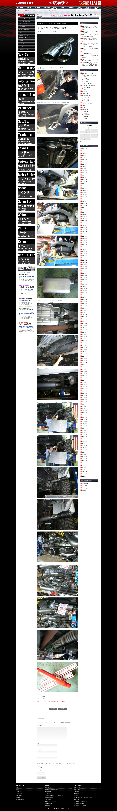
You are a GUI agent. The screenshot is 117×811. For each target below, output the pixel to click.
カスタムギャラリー (96, 7)
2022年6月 (84, 244)
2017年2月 (84, 384)
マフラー (71, 7)
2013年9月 (84, 474)
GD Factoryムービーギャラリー (80, 801)
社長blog (84, 490)
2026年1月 (84, 153)
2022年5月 (84, 247)
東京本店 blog (85, 109)
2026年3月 (84, 149)
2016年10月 (85, 393)
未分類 (83, 107)
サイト (38, 755)
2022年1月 (84, 255)
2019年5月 (84, 325)
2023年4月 (84, 223)
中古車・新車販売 (20, 7)
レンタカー (86, 113)
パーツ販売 (79, 7)
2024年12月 (85, 181)
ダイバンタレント (86, 93)
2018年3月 (84, 356)
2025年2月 (84, 177)
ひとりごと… (87, 97)
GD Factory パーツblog (30, 10)
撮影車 (83, 105)
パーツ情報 (86, 80)
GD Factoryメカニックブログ (80, 805)
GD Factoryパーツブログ (79, 803)
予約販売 (21, 32)
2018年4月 (84, 354)
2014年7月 (84, 452)
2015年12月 (85, 415)
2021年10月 (85, 262)
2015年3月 (84, 434)
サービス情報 (87, 87)
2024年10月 (85, 186)
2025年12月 (85, 155)
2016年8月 (84, 397)
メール (39, 749)
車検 (54, 7)
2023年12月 (85, 205)
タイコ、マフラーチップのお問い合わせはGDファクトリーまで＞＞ (52, 701)
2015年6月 (84, 428)
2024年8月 (84, 188)
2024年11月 (85, 183)
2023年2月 (84, 227)
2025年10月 (85, 159)
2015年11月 (85, 417)
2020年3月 (84, 303)
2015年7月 (84, 426)
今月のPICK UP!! (88, 83)
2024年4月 (84, 197)
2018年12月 (85, 336)
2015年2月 (84, 436)
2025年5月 (84, 170)
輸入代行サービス (49, 791)
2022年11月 (85, 234)
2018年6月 (84, 349)
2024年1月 (84, 203)
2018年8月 (84, 345)
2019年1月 (84, 334)
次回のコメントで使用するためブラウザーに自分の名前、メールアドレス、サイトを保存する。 (57, 763)
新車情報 (86, 116)
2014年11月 (85, 443)
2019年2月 (84, 332)
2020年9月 (84, 290)
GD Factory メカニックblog (88, 85)
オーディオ (62, 7)
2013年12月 (85, 467)
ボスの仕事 (86, 99)
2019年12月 (85, 310)
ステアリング (85, 91)
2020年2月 (84, 306)
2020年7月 (84, 295)
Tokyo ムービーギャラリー (50, 801)
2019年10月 (85, 314)
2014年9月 (84, 447)
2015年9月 (84, 421)
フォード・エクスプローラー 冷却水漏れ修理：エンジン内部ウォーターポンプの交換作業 (90, 45)
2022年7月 (84, 242)
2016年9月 (84, 395)
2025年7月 (84, 166)
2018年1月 (84, 360)
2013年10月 (85, 471)
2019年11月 (85, 312)
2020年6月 (84, 297)
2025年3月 (84, 175)
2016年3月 (84, 408)
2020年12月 (85, 284)
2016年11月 (85, 391)
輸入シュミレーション (24, 29)
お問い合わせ (19, 795)
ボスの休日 (86, 100)
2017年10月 (85, 367)
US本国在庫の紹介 (49, 793)
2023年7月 (84, 216)
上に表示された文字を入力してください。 (46, 770)
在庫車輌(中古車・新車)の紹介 (51, 789)
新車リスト (29, 7)
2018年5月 (84, 351)
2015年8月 (84, 423)
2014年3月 (84, 460)
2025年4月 (84, 173)
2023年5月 (84, 220)
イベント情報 (48, 799)
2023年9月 (84, 212)
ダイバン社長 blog (86, 95)
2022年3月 (84, 251)
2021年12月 (85, 258)
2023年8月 (84, 214)
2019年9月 (84, 316)
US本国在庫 (37, 7)
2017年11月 (85, 364)
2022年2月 (84, 253)
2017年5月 (84, 378)
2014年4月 (84, 458)
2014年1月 (84, 465)
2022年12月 (85, 231)
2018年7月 (84, 347)
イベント (86, 111)
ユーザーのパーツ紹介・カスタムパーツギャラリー (84, 797)
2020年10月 (85, 288)
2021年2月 (84, 279)
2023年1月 (84, 229)
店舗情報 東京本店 (23, 35)
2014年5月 (84, 456)
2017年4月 (84, 380)
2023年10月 (85, 210)
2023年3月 (84, 225)
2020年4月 (84, 301)
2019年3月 (84, 330)
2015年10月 (85, 419)
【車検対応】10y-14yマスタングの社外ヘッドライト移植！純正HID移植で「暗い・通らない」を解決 (90, 64)
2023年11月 (85, 207)
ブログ (23, 10)
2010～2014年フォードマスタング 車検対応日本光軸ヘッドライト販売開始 (90, 28)
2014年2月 (84, 463)
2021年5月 (84, 273)
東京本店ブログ (48, 803)
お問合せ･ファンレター (24, 49)
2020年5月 (84, 299)
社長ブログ (47, 805)
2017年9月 (84, 369)
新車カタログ (22, 26)
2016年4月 (84, 406)
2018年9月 (84, 343)
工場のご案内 (77, 787)
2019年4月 (84, 327)
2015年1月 (84, 439)
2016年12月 (85, 389)
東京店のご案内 (48, 787)
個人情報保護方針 (20, 799)
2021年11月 (85, 260)
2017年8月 (84, 371)
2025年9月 (84, 162)
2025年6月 (84, 168)
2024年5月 (84, 194)
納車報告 (86, 118)
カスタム (86, 78)
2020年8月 (84, 293)
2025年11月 (85, 157)
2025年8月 (84, 164)
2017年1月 (84, 386)
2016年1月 (84, 412)
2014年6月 (84, 454)
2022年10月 (85, 236)
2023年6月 (84, 218)
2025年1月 (84, 179)
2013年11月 (85, 469)
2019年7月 (84, 321)
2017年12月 (85, 362)
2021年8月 (84, 266)
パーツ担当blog (85, 485)
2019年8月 (84, 319)
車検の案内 (76, 799)
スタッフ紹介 (22, 43)
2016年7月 (84, 399)
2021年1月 (84, 282)
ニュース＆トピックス (87, 103)
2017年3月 (84, 382)
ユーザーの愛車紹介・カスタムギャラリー (54, 795)
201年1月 (84, 476)
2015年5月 (84, 430)
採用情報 (18, 797)
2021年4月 (84, 275)
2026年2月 (84, 151)
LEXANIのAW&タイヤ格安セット (26, 18)
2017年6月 (84, 375)
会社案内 (18, 789)
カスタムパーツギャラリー (88, 7)
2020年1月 (84, 308)
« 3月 (81, 141)
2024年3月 (84, 199)
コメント (39, 725)
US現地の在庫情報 (23, 24)
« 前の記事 (52, 708)
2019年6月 (84, 323)
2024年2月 (84, 201)
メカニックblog (85, 488)
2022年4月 (84, 249)
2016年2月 (84, 410)
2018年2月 (84, 358)
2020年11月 (85, 286)
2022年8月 (84, 240)
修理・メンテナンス (88, 89)
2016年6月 (84, 402)
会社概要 (21, 40)
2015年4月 (84, 432)
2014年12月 (85, 441)
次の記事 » (62, 708)
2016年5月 (84, 404)
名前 (38, 743)
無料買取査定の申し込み (50, 797)
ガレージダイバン (58, 3)
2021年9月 (84, 264)
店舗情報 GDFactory (24, 37)
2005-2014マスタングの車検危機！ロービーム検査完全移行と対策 (89, 40)
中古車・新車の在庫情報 (24, 21)
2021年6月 (84, 271)
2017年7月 (84, 373)
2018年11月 (85, 338)
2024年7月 (84, 190)
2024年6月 (84, 192)
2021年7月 (84, 269)
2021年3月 (84, 277)
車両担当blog (85, 483)
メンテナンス (46, 7)
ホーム (19, 10)
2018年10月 (85, 340)
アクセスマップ (22, 46)
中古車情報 (86, 115)
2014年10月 (85, 445)
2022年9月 (84, 238)
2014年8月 (84, 450)
